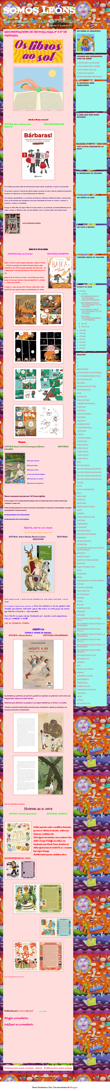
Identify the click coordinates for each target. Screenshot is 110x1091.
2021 (81, 291)
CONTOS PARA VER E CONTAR (88, 66)
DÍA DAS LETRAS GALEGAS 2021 (89, 479)
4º (78, 362)
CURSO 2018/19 (82, 452)
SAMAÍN (80, 672)
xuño (83, 294)
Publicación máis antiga (58, 1068)
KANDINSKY (81, 538)
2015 (81, 345)
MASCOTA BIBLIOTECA (86, 567)
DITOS (79, 486)
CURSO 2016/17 (82, 448)
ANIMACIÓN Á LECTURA (86, 386)
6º (78, 366)
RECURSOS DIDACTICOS (86, 655)
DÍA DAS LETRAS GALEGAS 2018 (89, 472)
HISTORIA (81, 520)
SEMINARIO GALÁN (84, 676)
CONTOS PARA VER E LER (86, 70)
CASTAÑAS (81, 417)
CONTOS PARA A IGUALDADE (88, 63)
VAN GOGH (81, 693)
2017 (81, 339)
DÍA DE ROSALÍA (83, 465)
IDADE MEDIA (82, 524)
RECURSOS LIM (83, 659)
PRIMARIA (81, 612)
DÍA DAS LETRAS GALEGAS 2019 (89, 476)
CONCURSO (81, 431)
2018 (81, 336)
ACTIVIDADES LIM (84, 379)
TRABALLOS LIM (83, 686)
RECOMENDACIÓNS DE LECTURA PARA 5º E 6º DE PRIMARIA (91, 305)
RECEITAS (81, 615)
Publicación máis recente (19, 1068)
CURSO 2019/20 (83, 455)
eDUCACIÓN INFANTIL (86, 489)
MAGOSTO (81, 553)
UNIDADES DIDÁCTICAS (86, 690)
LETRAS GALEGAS (84, 541)
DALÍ (79, 462)
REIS (79, 666)
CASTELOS (81, 421)
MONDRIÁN (81, 574)
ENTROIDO (81, 500)
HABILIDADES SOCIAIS (86, 517)
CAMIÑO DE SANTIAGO (86, 404)
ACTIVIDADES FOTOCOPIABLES (89, 373)
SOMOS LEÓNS (39, 11)
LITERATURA (82, 544)
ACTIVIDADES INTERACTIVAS (88, 376)
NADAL (80, 577)
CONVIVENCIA (83, 445)
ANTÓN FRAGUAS (84, 390)
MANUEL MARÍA (83, 557)
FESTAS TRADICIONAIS (86, 507)
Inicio (39, 1068)
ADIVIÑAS (81, 383)
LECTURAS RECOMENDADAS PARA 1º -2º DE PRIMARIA (91, 318)
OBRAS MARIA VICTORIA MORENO (90, 581)
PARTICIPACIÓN (83, 591)
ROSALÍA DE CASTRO (85, 669)
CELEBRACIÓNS (83, 424)
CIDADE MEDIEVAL (84, 428)
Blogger (73, 1087)
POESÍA (80, 601)
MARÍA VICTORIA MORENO (87, 560)
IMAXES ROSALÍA (84, 531)
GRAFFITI (80, 513)
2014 (81, 348)
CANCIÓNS (81, 407)
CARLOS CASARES (84, 414)
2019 (81, 333)
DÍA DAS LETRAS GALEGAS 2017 (89, 469)
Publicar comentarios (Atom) (45, 1076)
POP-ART (80, 605)
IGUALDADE (81, 527)
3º (77, 359)
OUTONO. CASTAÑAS (85, 587)
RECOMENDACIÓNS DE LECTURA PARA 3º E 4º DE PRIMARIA (91, 311)
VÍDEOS (80, 700)
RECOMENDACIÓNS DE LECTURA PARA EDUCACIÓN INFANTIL (90, 298)
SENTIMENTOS (83, 679)
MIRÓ (79, 570)
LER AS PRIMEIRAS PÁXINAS (14, 804)
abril (83, 324)
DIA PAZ (80, 483)
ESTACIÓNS (81, 503)
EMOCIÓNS (81, 496)
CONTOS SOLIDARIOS (85, 73)
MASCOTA (81, 563)
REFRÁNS (80, 662)
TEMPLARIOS (82, 683)
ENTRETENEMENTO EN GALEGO (89, 77)
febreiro (84, 327)
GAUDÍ (79, 510)
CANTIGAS (81, 410)
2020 (81, 330)
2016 (81, 342)
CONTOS (80, 434)
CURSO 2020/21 (82, 459)
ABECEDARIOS (82, 369)
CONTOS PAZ (82, 441)
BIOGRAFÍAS (82, 397)
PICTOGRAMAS (83, 594)
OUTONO (80, 584)
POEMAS (80, 598)
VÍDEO (79, 697)
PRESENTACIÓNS (83, 608)
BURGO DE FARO (83, 400)
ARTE (79, 393)
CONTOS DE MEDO (84, 438)
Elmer (79, 493)
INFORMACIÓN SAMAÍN (86, 534)
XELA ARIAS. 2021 (83, 703)
